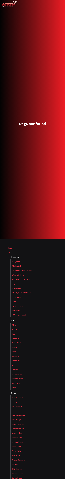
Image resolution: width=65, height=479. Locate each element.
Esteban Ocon (17, 473)
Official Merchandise (20, 315)
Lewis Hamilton (18, 424)
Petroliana (16, 310)
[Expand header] (62, 4)
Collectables (16, 297)
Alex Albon (16, 455)
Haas (14, 351)
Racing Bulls (16, 360)
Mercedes (16, 338)
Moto (14, 387)
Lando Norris (17, 406)
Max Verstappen (18, 415)
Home (9, 248)
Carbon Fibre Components (22, 270)
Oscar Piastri (17, 410)
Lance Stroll (16, 446)
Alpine (14, 347)
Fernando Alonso (18, 442)
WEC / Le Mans (18, 383)
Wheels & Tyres (18, 274)
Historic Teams (18, 378)
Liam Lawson (17, 437)
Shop (11, 252)
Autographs (16, 288)
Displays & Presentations (22, 292)
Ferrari (14, 329)
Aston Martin (17, 342)
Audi (13, 365)
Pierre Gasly (16, 464)
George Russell (18, 401)
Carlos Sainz (17, 451)
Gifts (14, 301)
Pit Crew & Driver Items (21, 279)
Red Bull (15, 333)
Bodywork (16, 261)
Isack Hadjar (16, 419)
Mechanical (16, 265)
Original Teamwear (19, 283)
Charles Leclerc (18, 428)
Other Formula (17, 306)
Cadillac (15, 369)
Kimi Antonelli (17, 397)
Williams (15, 356)
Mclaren (15, 324)
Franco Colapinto (18, 460)
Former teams (17, 374)
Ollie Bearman (17, 469)
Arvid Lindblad (17, 433)
